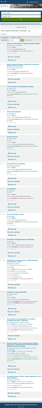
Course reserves (15, 23)
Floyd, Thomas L (12, 138)
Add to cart (12, 60)
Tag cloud (32, 23)
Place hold (12, 101)
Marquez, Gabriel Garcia (14, 165)
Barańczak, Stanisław (28, 348)
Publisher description (17, 276)
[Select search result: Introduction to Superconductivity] (0, 291)
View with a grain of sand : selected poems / (22, 345)
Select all (13, 38)
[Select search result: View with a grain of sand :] (0, 343)
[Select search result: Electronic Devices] (0, 136)
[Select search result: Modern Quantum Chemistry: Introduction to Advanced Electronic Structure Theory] (0, 64)
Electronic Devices (12, 137)
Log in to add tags (14, 57)
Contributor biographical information (30, 328)
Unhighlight (4, 38)
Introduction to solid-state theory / (22, 261)
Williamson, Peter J (24, 322)
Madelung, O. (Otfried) (14, 263)
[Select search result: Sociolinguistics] (0, 188)
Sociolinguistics (11, 189)
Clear (39, 2)
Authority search (24, 23)
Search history (33, 2)
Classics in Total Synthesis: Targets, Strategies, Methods (23, 43)
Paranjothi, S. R (12, 113)
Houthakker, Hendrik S (14, 322)
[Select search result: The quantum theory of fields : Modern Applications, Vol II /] (0, 376)
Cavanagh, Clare (11, 350)
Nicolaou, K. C (12, 45)
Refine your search (21, 27)
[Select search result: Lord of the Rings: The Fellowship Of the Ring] (0, 86)
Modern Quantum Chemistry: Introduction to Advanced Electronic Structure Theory (23, 65)
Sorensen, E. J (19, 45)
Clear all (19, 38)
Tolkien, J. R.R (12, 88)
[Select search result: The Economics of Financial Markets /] (0, 318)
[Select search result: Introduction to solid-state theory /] (0, 260)
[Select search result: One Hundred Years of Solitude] (0, 163)
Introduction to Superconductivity (17, 292)
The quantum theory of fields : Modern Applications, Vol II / (24, 377)
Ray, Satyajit (11, 216)
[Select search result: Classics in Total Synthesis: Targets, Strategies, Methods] (0, 43)
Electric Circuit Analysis (14, 111)
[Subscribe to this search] (29, 30)
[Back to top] (37, 403)
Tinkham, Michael (13, 294)
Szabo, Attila (12, 67)
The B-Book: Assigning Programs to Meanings (20, 239)
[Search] (21, 19)
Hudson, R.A (11, 191)
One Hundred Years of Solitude (16, 163)
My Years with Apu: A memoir (15, 214)
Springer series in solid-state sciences (17, 265)
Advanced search (5, 23)
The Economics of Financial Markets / (21, 319)
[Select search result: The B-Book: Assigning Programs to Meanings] (0, 239)
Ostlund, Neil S (19, 67)
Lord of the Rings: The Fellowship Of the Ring (20, 86)
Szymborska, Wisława (14, 348)
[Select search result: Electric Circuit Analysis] (0, 111)
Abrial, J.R (11, 241)
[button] (1, 1)
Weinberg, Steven (14, 380)
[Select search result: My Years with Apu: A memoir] (0, 214)
